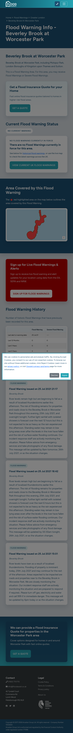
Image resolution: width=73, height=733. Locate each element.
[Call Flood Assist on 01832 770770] (57, 3)
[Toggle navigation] (64, 3)
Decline (54, 375)
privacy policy (13, 366)
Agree (64, 375)
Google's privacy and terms (37, 366)
